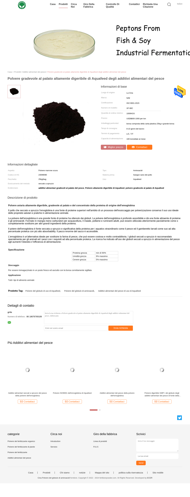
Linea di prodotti (100, 441)
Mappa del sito (102, 473)
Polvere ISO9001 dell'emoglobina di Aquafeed (72, 393)
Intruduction (55, 441)
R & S (95, 447)
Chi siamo (65, 473)
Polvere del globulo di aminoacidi (79, 291)
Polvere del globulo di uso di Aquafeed (42, 291)
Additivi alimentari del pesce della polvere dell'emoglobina (117, 394)
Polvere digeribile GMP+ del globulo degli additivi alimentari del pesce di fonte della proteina (162, 394)
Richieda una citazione (150, 5)
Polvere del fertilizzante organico (21, 441)
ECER (149, 478)
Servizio (53, 447)
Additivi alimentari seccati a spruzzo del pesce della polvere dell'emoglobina (27, 394)
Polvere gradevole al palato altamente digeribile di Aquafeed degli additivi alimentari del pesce (86, 72)
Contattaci (139, 147)
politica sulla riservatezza (131, 473)
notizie (82, 473)
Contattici (134, 4)
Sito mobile (158, 473)
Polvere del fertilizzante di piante (21, 447)
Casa (53, 4)
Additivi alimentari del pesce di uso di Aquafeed (119, 291)
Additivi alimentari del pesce (19, 458)
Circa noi (74, 5)
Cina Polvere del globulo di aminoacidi (54, 478)
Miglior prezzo (113, 147)
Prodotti (63, 4)
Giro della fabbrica (88, 5)
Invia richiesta (121, 328)
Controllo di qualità (112, 5)
